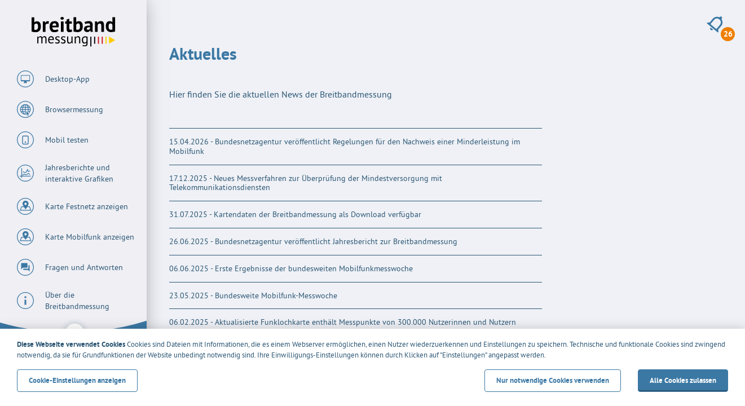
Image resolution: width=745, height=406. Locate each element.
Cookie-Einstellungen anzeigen (77, 380)
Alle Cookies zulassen (683, 380)
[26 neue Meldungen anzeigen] (715, 24)
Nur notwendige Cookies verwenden (552, 380)
